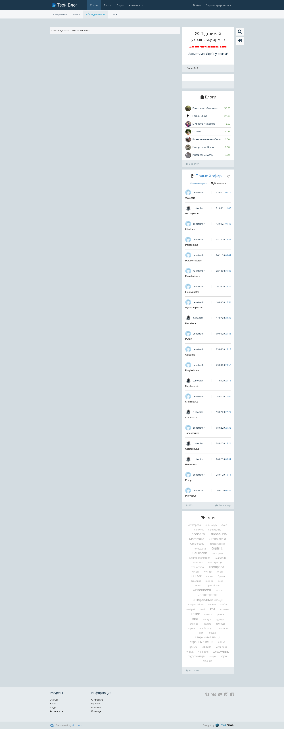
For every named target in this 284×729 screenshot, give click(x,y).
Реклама (96, 707)
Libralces (190, 229)
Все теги (192, 670)
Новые (76, 14)
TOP (113, 14)
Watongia (190, 198)
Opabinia (190, 354)
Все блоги (193, 163)
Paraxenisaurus (193, 260)
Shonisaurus (191, 401)
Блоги (107, 5)
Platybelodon (192, 370)
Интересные (60, 14)
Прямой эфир (208, 175)
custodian (198, 208)
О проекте (97, 699)
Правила (96, 703)
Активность (136, 5)
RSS (189, 505)
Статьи (94, 5)
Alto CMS (77, 725)
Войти (197, 5)
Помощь (96, 711)
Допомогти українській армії (208, 46)
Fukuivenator (192, 292)
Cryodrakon (191, 417)
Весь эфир (223, 505)
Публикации (218, 183)
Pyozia (188, 339)
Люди (120, 5)
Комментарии (198, 183)
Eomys (189, 480)
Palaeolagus (191, 244)
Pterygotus (191, 495)
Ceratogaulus (192, 448)
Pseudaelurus (192, 276)
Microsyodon (192, 213)
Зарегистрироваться (218, 5)
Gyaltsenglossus (193, 307)
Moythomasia (192, 386)
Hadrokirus (191, 464)
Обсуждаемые (95, 14)
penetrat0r (198, 192)
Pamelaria (190, 323)
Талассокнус (192, 433)
